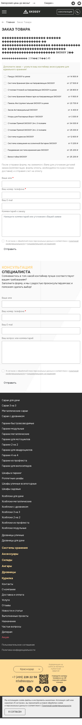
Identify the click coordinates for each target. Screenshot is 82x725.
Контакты (7, 584)
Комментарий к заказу (13, 211)
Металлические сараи (15, 410)
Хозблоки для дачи (12, 496)
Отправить (10, 249)
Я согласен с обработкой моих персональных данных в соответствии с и (42, 242)
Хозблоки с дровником (15, 506)
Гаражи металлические (15, 434)
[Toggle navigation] (4, 11)
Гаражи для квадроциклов (17, 450)
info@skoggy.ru (24, 680)
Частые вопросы (11, 626)
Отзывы (6, 605)
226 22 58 (24, 677)
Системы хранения (15, 548)
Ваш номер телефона (13, 189)
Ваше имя (7, 178)
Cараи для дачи (11, 400)
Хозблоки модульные (14, 528)
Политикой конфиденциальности (56, 705)
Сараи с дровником (13, 416)
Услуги (6, 600)
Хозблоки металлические (17, 501)
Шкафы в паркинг (12, 473)
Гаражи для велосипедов (17, 465)
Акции (5, 637)
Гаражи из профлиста (14, 460)
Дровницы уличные (13, 535)
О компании (8, 589)
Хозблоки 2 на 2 (11, 517)
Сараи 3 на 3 (9, 405)
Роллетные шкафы (12, 478)
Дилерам (7, 632)
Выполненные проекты (15, 616)
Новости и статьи (12, 610)
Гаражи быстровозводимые (18, 423)
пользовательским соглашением (41, 244)
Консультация (65, 12)
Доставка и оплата (13, 594)
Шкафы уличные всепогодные (19, 483)
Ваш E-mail (7, 200)
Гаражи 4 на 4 (10, 455)
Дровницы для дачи (13, 540)
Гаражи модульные (13, 428)
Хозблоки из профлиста (15, 522)
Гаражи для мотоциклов (16, 439)
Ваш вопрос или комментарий (17, 338)
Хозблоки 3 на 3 (11, 512)
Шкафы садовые (11, 489)
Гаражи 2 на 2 (10, 444)
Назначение (9, 621)
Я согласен (15, 711)
